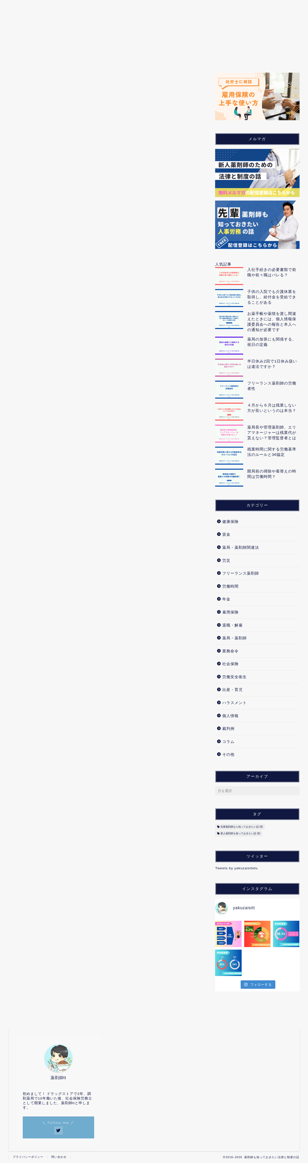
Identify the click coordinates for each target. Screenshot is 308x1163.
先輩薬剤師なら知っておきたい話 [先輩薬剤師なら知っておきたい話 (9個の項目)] (241, 826)
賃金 (226, 534)
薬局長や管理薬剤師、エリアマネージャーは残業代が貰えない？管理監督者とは (271, 432)
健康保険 (230, 521)
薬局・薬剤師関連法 (240, 547)
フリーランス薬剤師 (240, 573)
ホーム (31, 55)
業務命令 (230, 651)
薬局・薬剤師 (64, 55)
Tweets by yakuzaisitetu (236, 868)
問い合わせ (59, 1156)
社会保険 (158, 55)
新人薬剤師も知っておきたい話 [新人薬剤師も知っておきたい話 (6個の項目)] (240, 833)
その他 (228, 754)
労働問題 (98, 55)
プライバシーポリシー (28, 1156)
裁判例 (250, 55)
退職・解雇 (232, 625)
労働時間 (230, 586)
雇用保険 (230, 612)
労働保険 (128, 55)
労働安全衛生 (234, 677)
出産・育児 (191, 55)
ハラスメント (234, 702)
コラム (276, 55)
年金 (226, 599)
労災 (226, 560)
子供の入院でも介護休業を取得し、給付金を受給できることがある (271, 296)
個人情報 (223, 55)
